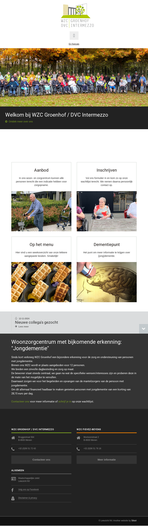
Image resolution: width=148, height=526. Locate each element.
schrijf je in (64, 401)
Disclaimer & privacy (27, 498)
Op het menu (41, 244)
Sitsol (134, 521)
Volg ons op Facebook (28, 490)
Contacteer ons (20, 401)
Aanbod (41, 170)
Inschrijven (107, 170)
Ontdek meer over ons (19, 121)
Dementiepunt (107, 244)
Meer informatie (107, 460)
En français (74, 44)
